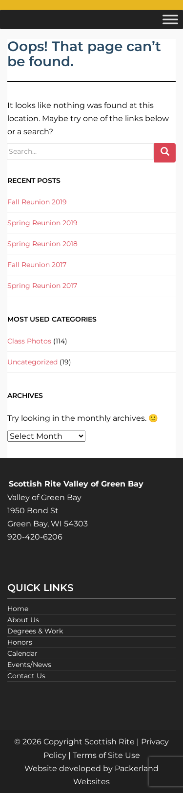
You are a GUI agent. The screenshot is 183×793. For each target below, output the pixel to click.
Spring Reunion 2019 (42, 222)
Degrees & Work (35, 631)
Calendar (22, 653)
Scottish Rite (109, 741)
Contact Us (26, 675)
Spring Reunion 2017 (42, 285)
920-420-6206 (34, 536)
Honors (19, 642)
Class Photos (29, 341)
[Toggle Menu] (170, 19)
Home (17, 608)
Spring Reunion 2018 (42, 243)
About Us (23, 619)
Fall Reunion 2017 (36, 264)
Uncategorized (32, 362)
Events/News (29, 664)
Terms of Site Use (106, 755)
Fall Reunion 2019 (37, 202)
